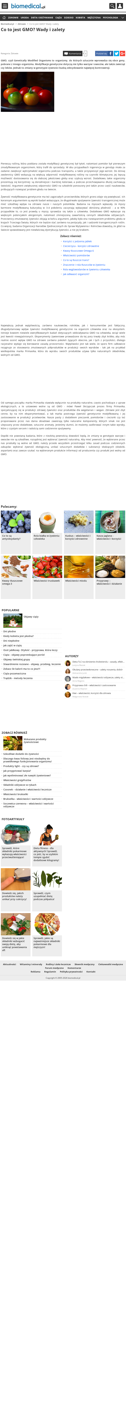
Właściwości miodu (76, 580)
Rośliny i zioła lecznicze (58, 964)
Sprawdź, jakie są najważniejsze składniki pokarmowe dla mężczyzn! (47, 943)
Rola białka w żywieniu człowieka (46, 537)
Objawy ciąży (31, 616)
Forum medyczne (54, 967)
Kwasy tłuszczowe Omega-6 (78, 250)
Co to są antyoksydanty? (11, 537)
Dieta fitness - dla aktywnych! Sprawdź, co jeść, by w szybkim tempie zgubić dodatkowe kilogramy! (46, 854)
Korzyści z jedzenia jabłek (77, 241)
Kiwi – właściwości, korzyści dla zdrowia (91, 693)
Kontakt (90, 971)
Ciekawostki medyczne (110, 964)
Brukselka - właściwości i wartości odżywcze (28, 798)
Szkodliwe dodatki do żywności (21, 753)
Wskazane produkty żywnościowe (35, 741)
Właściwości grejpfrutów (17, 780)
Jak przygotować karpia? (17, 770)
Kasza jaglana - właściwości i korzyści (109, 537)
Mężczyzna (94, 17)
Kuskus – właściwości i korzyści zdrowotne (77, 537)
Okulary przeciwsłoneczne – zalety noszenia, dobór (97, 669)
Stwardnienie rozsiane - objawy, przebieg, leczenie (32, 664)
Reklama (35, 971)
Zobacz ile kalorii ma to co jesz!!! (21, 668)
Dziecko (68, 17)
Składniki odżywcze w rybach (19, 784)
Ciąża (58, 17)
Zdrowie (13, 17)
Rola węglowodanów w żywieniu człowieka (86, 269)
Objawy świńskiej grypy (16, 659)
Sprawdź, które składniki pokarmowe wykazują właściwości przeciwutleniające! (14, 853)
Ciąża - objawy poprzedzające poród (24, 654)
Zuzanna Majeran (79, 688)
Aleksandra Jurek (79, 673)
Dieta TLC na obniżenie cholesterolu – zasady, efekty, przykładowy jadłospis (98, 661)
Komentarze (75, 53)
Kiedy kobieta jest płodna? (18, 636)
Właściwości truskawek (47, 580)
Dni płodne (9, 631)
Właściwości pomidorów (76, 255)
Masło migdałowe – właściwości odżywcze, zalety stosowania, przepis (98, 677)
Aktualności (9, 964)
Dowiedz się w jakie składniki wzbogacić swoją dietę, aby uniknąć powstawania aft (14, 944)
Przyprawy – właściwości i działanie (109, 582)
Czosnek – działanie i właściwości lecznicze (27, 789)
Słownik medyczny (84, 964)
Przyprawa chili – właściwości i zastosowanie (94, 685)
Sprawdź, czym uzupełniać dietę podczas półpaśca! (44, 896)
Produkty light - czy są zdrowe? (21, 766)
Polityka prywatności (71, 971)
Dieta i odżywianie (42, 17)
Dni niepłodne (11, 640)
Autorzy (72, 656)
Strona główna (3, 17)
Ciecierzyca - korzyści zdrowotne (81, 246)
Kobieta (80, 17)
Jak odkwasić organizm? (76, 274)
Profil (120, 6)
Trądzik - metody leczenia (18, 678)
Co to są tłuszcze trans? (76, 260)
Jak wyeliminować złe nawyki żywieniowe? (27, 775)
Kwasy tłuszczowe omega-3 (12, 582)
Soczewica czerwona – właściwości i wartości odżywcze (28, 805)
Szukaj (112, 6)
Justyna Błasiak (78, 665)
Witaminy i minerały (31, 964)
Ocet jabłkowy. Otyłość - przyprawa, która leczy (30, 650)
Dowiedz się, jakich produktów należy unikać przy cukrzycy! (14, 896)
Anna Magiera (78, 681)
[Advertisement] (63, 40)
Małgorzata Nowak (80, 696)
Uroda (25, 17)
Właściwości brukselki (15, 794)
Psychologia (110, 17)
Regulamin (50, 971)
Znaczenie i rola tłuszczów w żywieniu (84, 264)
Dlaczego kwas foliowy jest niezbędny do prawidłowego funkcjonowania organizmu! (27, 760)
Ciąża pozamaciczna (14, 673)
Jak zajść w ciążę (12, 645)
